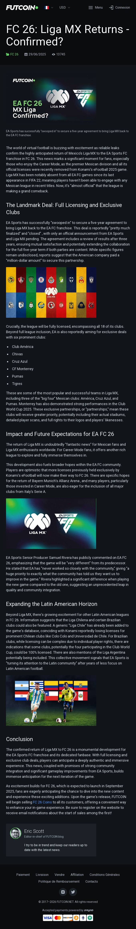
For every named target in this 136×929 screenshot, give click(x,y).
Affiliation (77, 875)
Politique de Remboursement (58, 881)
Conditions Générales (105, 875)
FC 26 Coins (42, 802)
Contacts (91, 881)
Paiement (23, 875)
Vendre (60, 875)
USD (65, 7)
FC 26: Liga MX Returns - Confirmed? (67, 35)
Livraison (42, 875)
